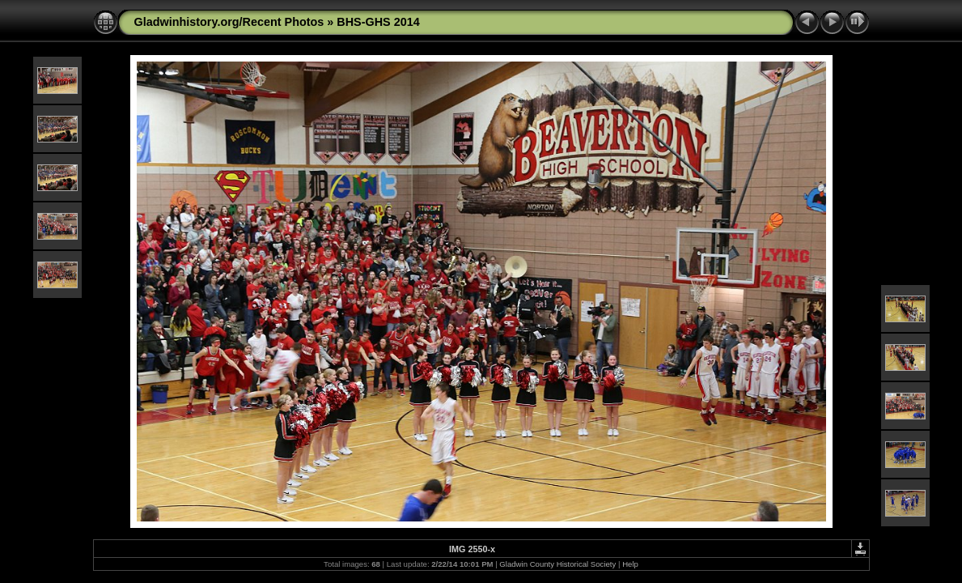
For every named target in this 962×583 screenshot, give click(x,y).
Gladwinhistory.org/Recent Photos (229, 21)
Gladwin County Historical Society (557, 564)
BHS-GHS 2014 (378, 21)
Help (630, 564)
